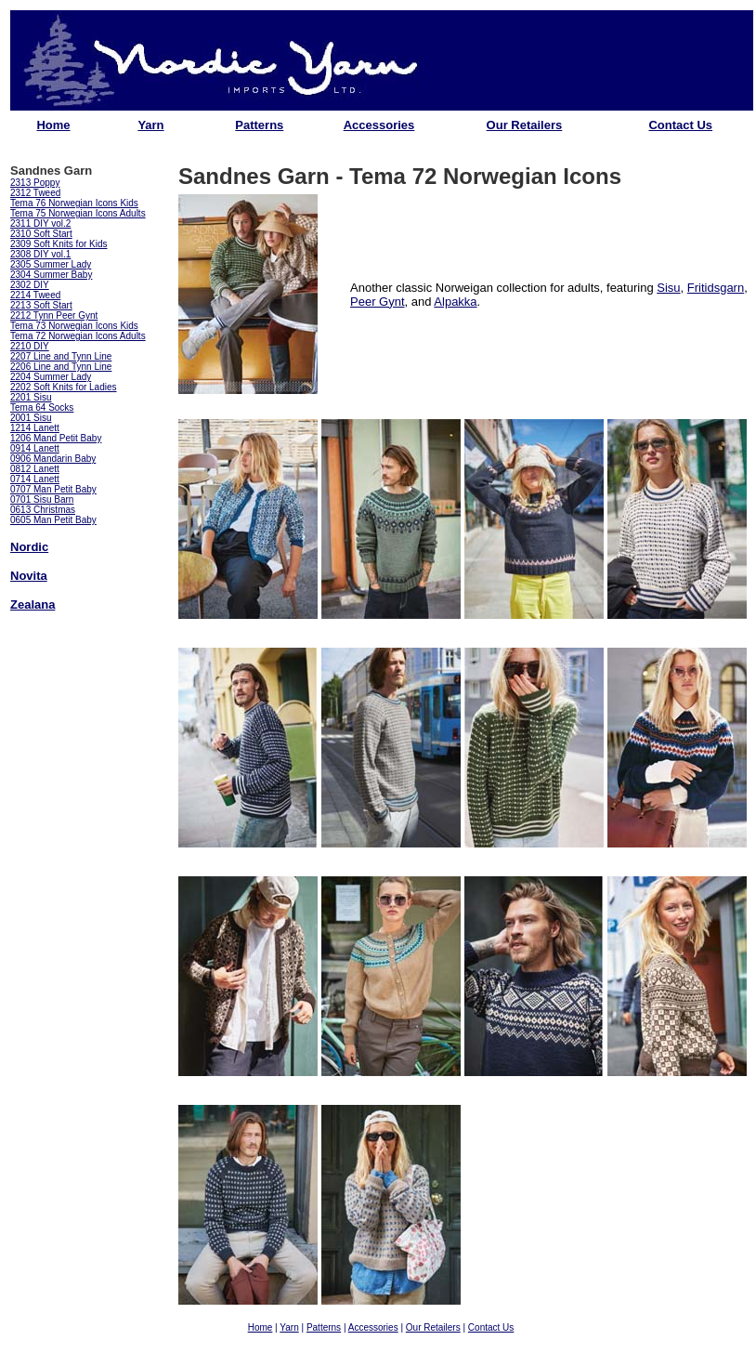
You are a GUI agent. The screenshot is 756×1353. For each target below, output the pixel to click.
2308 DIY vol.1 (40, 254)
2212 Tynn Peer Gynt (54, 315)
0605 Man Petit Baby (53, 520)
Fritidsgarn (715, 288)
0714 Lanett (34, 479)
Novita (28, 576)
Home (53, 125)
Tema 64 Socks (41, 407)
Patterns (259, 125)
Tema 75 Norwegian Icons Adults (78, 213)
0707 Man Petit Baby (53, 489)
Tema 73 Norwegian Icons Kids (74, 326)
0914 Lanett (34, 448)
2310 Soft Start (41, 234)
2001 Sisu (30, 418)
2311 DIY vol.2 (40, 223)
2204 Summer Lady (50, 377)
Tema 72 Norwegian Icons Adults (78, 336)
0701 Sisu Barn (41, 499)
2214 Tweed (35, 295)
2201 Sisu (30, 397)
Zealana (32, 604)
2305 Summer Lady (50, 264)
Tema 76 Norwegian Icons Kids (74, 203)
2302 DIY (29, 285)
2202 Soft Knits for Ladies (63, 387)
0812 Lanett (34, 469)
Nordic (29, 547)
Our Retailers (525, 125)
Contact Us (680, 125)
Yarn (150, 125)
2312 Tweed (35, 193)
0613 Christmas (42, 510)
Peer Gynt (377, 302)
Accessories (379, 125)
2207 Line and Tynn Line (60, 356)
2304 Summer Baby (51, 274)
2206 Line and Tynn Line (60, 366)
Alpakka (455, 302)
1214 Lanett (34, 428)
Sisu (668, 288)
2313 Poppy (34, 182)
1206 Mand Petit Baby (55, 438)
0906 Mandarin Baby (53, 458)
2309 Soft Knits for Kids (59, 244)
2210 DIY (29, 346)
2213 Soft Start (41, 305)
